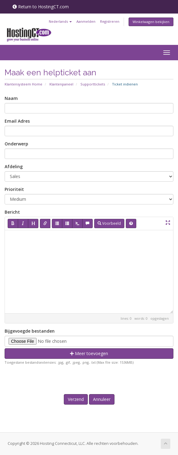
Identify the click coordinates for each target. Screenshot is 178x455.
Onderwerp (16, 144)
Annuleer (101, 399)
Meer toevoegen (89, 353)
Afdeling (14, 166)
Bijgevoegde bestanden (30, 331)
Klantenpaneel (61, 84)
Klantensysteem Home (23, 84)
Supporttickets (92, 84)
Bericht (12, 212)
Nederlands (60, 21)
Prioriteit (14, 189)
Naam (11, 98)
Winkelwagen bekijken (151, 21)
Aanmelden (85, 21)
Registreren (109, 21)
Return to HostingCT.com (41, 7)
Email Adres (17, 121)
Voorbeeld (109, 223)
